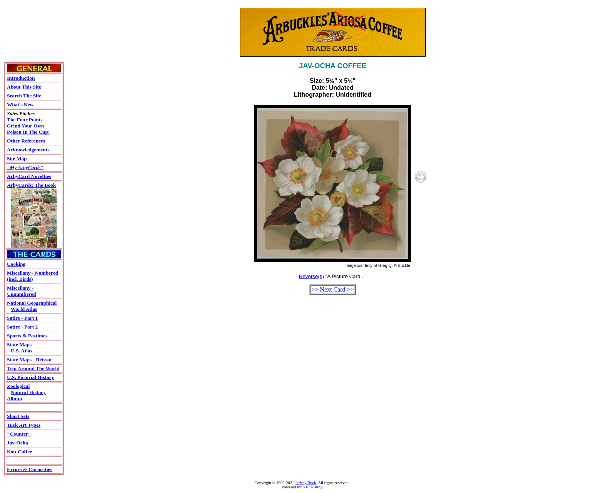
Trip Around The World (33, 368)
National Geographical (32, 303)
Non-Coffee (19, 451)
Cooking (16, 264)
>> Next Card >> (332, 289)
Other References (26, 141)
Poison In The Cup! (28, 132)
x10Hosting (312, 487)
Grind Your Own (25, 126)
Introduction (21, 78)
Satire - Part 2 (22, 327)
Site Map (17, 158)
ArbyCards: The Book (31, 185)
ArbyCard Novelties (29, 176)
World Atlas (24, 309)
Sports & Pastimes (27, 336)
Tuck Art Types (23, 425)
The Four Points (24, 119)
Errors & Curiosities (29, 469)
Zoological (18, 386)
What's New (20, 104)
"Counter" (19, 434)
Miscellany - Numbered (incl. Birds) (32, 276)
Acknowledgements (28, 150)
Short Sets (18, 416)
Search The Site (24, 96)
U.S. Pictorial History (30, 377)
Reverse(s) (311, 276)
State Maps (19, 344)
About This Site (24, 87)
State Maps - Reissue (29, 359)
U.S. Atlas (21, 351)
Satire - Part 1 (22, 318)
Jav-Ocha (17, 443)
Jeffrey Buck (305, 483)
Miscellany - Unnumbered (21, 291)
